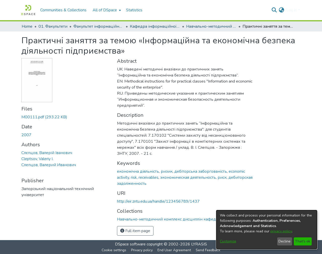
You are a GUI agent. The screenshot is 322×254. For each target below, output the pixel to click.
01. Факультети (52, 26)
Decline (284, 241)
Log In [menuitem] (291, 10)
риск (222, 177)
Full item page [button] (135, 231)
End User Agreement (174, 250)
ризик (167, 171)
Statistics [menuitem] (134, 10)
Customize (228, 241)
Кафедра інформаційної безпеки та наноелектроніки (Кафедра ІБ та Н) (155, 26)
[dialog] (266, 229)
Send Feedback (208, 250)
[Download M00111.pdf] (44, 117)
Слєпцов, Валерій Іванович (46, 153)
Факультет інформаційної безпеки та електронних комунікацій (98, 26)
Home (27, 26)
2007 (26, 135)
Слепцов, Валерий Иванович (48, 165)
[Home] (28, 10)
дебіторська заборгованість (200, 171)
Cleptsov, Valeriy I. (37, 159)
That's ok (302, 241)
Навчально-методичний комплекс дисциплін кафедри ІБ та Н (211, 26)
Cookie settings (114, 250)
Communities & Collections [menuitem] (63, 10)
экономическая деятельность (188, 177)
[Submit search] (274, 10)
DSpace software (130, 244)
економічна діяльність (138, 171)
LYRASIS (199, 244)
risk (134, 177)
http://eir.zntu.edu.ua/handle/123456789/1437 (158, 201)
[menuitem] (106, 10)
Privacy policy (142, 250)
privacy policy (281, 231)
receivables (148, 177)
